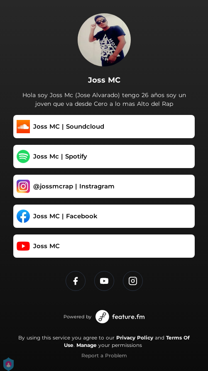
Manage (86, 345)
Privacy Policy (134, 337)
